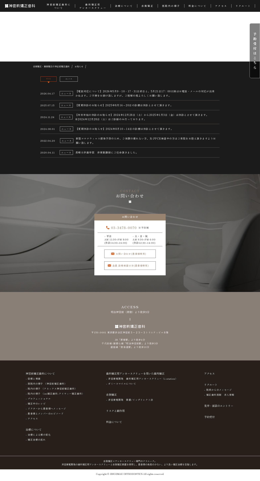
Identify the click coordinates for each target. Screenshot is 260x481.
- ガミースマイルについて (121, 386)
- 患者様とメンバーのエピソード (45, 416)
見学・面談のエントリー (218, 408)
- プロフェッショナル (38, 401)
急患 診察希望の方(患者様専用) (132, 268)
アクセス (209, 376)
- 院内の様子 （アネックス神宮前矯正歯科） (51, 391)
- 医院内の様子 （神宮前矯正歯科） (46, 386)
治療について (34, 432)
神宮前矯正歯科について (40, 376)
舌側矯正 (111, 397)
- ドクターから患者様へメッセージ (46, 411)
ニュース (82, 80)
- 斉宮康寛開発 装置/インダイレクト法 (129, 402)
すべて (52, 80)
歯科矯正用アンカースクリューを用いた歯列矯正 (135, 376)
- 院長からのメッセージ (218, 392)
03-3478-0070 (124, 229)
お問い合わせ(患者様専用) (133, 256)
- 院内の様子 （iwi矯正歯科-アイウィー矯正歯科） (55, 396)
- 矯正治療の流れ (36, 442)
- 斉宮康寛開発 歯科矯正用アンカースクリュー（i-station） (142, 381)
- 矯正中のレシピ (36, 406)
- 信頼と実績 (33, 381)
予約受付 (209, 419)
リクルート (210, 387)
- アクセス (32, 421)
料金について (114, 424)
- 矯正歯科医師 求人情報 (219, 397)
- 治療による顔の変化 (38, 437)
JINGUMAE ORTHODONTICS (126, 476)
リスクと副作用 (115, 413)
